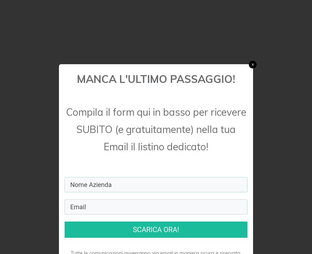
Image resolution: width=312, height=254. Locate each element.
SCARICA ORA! (156, 229)
